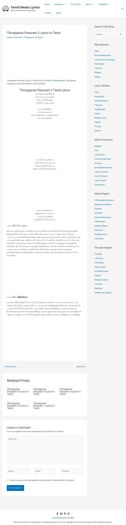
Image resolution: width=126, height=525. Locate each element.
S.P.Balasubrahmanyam (104, 197)
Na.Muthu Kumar (102, 100)
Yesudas (98, 205)
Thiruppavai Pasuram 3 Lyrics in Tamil (17, 405)
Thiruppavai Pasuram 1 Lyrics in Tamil (44, 405)
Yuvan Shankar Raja (103, 157)
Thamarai (98, 104)
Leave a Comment (14, 37)
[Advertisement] (45, 60)
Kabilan (98, 120)
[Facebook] (57, 512)
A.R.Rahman (100, 152)
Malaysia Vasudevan (103, 201)
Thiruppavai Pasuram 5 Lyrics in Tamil (44, 391)
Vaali (97, 91)
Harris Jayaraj (100, 177)
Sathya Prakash (101, 222)
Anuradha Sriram (101, 266)
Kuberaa (98, 72)
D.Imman (98, 161)
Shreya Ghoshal (101, 275)
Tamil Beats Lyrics (25, 7)
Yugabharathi (100, 108)
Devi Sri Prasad (101, 173)
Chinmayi (98, 279)
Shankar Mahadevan (103, 213)
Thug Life (98, 68)
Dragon (98, 76)
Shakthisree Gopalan (103, 287)
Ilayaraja (98, 144)
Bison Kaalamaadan (103, 55)
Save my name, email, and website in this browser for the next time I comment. (42, 479)
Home (46, 4)
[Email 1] (61, 512)
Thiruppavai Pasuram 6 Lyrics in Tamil (17, 391)
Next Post (82, 366)
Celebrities (97, 4)
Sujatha (98, 270)
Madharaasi (99, 63)
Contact (111, 4)
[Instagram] (68, 512)
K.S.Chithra (99, 258)
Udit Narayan (100, 218)
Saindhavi (99, 283)
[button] (122, 9)
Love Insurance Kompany (105, 59)
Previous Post (9, 366)
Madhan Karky (100, 116)
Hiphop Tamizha (101, 169)
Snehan (98, 129)
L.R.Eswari (99, 254)
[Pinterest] (65, 512)
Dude (97, 51)
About (46, 13)
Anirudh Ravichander (103, 165)
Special (84, 4)
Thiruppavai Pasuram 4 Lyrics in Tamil (70, 391)
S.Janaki (98, 250)
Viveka (97, 112)
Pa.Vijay (98, 125)
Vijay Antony (100, 182)
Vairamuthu (99, 95)
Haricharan (99, 234)
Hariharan (99, 209)
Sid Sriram (99, 226)
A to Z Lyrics (73, 4)
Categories (57, 4)
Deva (97, 148)
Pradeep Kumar (101, 230)
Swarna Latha (100, 262)
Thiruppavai (28, 37)
